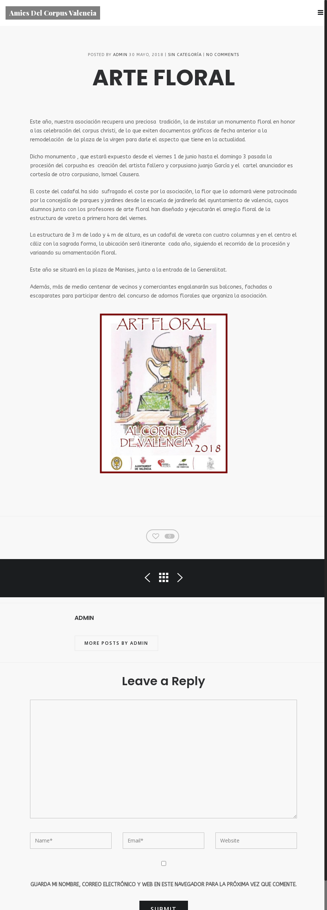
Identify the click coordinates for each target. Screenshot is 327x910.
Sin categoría (185, 55)
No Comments (222, 55)
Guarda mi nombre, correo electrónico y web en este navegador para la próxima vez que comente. (163, 886)
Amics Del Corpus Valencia (52, 12)
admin (120, 55)
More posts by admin (116, 644)
